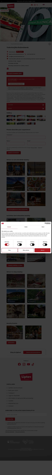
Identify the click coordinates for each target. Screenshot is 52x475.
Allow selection (26, 250)
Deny (9, 250)
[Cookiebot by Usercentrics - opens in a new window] (44, 223)
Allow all (42, 250)
